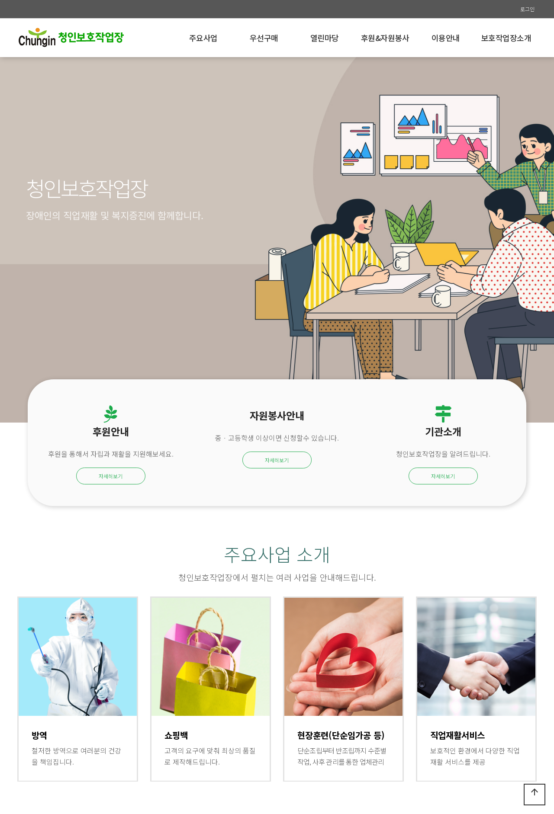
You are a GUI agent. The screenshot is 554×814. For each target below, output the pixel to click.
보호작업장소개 (506, 37)
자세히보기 (110, 476)
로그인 (527, 9)
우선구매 (264, 37)
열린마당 (324, 37)
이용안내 (446, 37)
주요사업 (203, 37)
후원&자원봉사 (385, 37)
